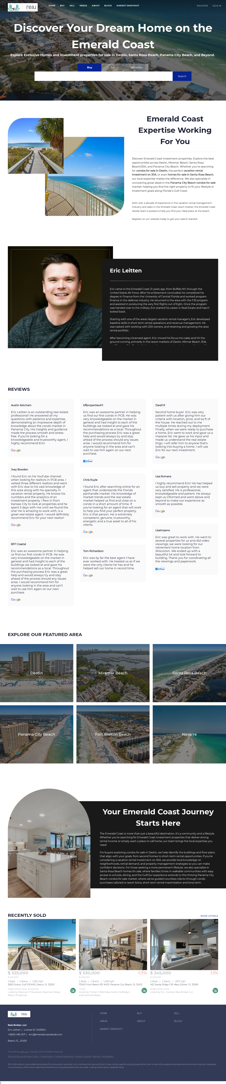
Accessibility (107, 1056)
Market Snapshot (128, 5)
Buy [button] (62, 5)
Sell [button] (72, 5)
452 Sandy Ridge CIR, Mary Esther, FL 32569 (174, 984)
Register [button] (202, 6)
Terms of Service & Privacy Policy (23, 1056)
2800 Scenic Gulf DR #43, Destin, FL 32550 (31, 984)
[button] (23, 7)
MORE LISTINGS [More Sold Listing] (209, 916)
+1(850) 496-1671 (16, 1034)
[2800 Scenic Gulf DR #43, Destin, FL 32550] (42, 944)
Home (52, 5)
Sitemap (96, 1056)
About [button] (96, 5)
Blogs (108, 5)
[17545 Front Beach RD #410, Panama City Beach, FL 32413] (113, 944)
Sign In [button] (217, 6)
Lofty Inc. (24, 1052)
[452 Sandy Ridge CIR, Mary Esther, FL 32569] (184, 944)
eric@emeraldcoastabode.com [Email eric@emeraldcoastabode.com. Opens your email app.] (45, 1034)
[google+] (11, 1072)
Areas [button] (83, 5)
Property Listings (83, 1056)
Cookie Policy (46, 1056)
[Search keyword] (104, 76)
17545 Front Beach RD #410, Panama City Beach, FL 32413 (110, 984)
